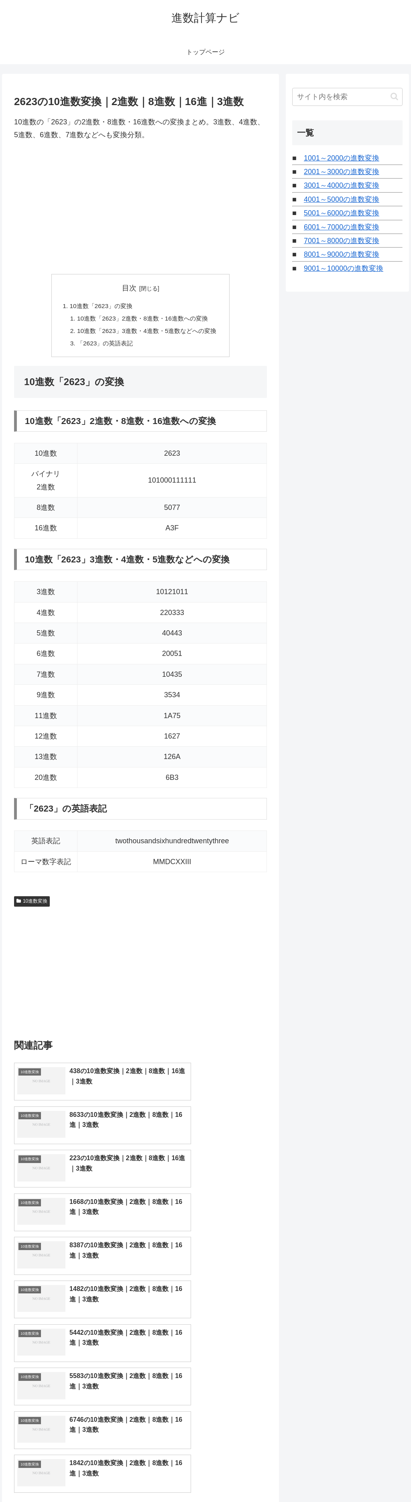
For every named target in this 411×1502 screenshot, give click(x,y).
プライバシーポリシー (375, 1477)
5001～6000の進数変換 (341, 213)
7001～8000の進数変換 (341, 241)
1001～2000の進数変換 (341, 158)
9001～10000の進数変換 (343, 268)
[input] (347, 97)
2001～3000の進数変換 (341, 172)
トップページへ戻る (313, 1477)
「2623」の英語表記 (102, 345)
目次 (129, 288)
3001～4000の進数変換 (341, 185)
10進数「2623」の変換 (98, 306)
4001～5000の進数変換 (341, 199)
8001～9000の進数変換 (341, 254)
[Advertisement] (140, 208)
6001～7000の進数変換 (341, 227)
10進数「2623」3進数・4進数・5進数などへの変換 (147, 332)
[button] (394, 96)
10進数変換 (31, 904)
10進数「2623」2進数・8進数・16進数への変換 (142, 319)
